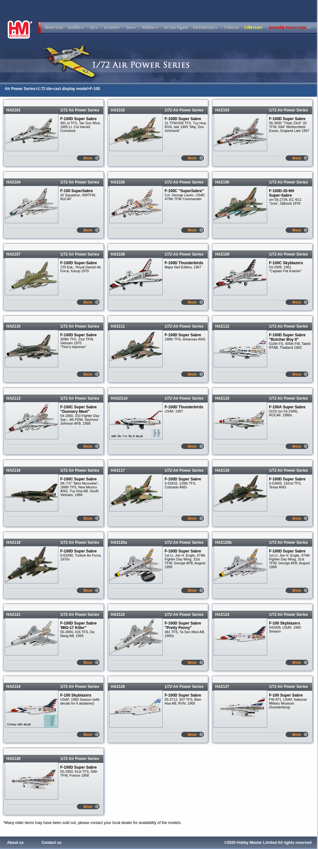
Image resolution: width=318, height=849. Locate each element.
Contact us (51, 842)
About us (15, 842)
